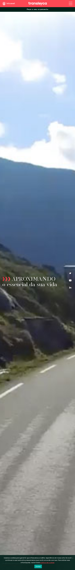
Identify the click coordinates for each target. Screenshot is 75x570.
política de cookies (47, 563)
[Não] (72, 558)
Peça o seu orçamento (37, 9)
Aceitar (38, 566)
